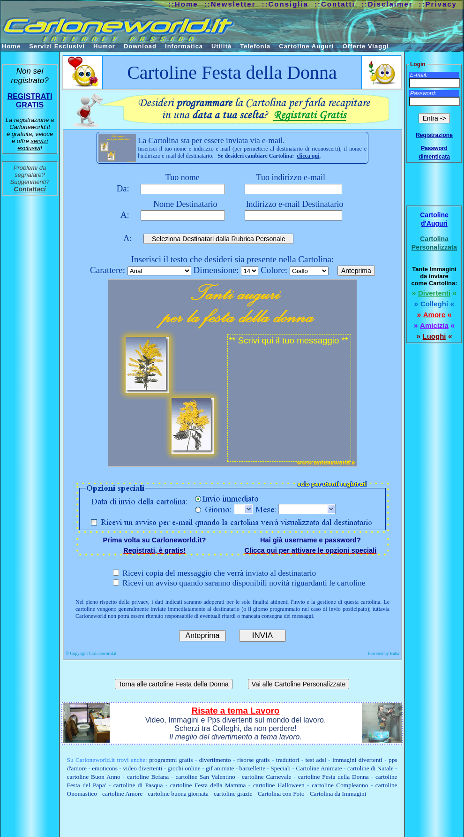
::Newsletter (230, 4)
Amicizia (434, 325)
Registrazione (434, 135)
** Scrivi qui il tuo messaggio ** (289, 398)
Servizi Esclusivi (57, 46)
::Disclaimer (387, 4)
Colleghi (434, 304)
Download (140, 46)
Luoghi (434, 336)
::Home (183, 4)
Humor (104, 46)
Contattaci (29, 189)
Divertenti (434, 293)
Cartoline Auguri (306, 46)
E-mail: (418, 75)
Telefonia (255, 46)
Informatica (184, 46)
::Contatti (334, 4)
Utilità (221, 46)
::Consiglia (285, 4)
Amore (434, 315)
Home (11, 46)
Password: (423, 93)
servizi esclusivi (32, 144)
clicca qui (308, 155)
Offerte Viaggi (366, 46)
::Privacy (438, 4)
